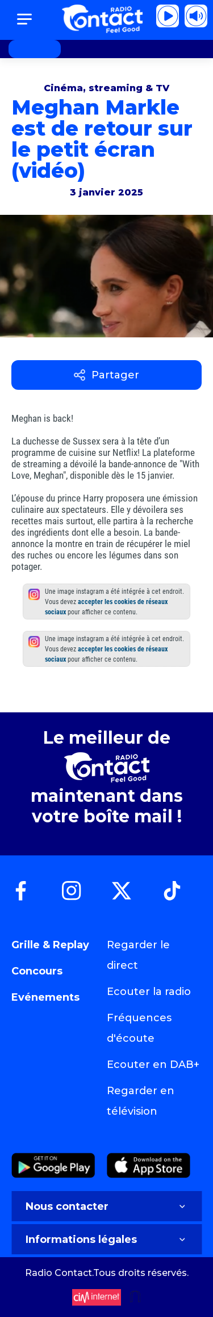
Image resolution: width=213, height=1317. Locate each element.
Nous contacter (106, 1206)
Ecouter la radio (149, 991)
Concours (36, 971)
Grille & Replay (50, 945)
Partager (106, 375)
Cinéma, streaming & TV (106, 88)
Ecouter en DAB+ (153, 1064)
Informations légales (106, 1239)
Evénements (45, 997)
